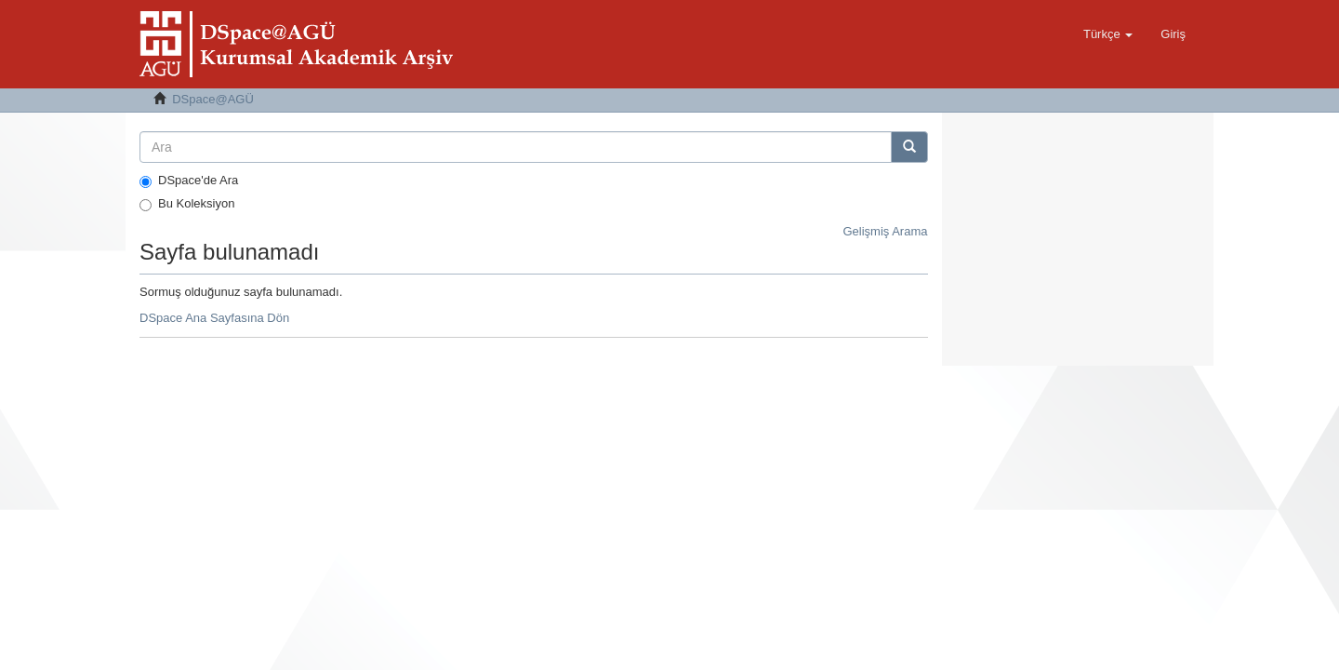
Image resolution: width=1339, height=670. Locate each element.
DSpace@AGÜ (213, 99)
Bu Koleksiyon (186, 203)
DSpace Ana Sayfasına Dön (214, 318)
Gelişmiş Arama (884, 231)
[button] (1108, 34)
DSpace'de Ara (188, 180)
